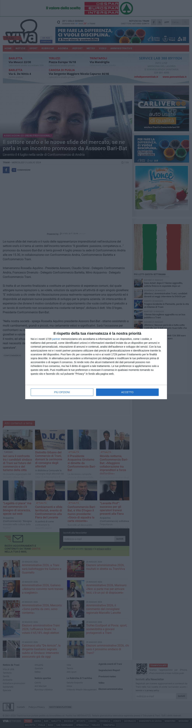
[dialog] (96, 364)
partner (56, 339)
